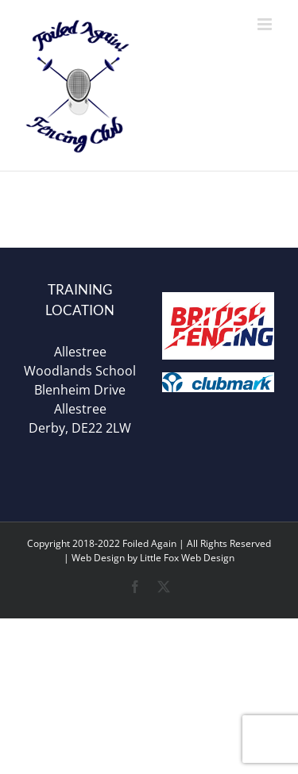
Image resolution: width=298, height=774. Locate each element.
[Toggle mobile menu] (265, 24)
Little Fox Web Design (187, 557)
